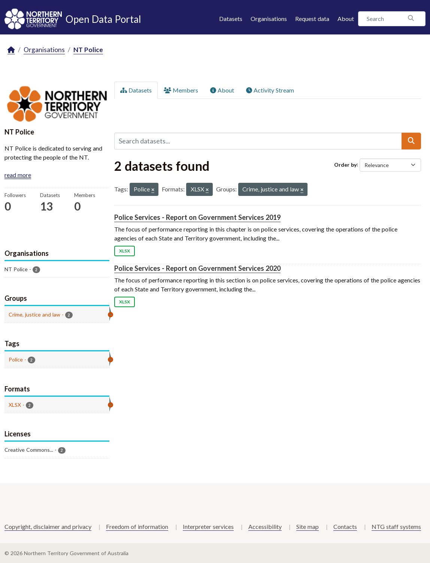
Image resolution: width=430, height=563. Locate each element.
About (345, 18)
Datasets (230, 18)
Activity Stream (270, 90)
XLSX (124, 251)
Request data (312, 18)
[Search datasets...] (258, 141)
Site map (307, 526)
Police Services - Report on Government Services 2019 (197, 217)
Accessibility (265, 526)
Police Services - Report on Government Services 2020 (197, 268)
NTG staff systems (396, 526)
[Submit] (411, 141)
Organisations (269, 18)
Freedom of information (137, 526)
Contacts (345, 526)
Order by (345, 164)
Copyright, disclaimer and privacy (47, 526)
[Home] (11, 50)
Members (181, 90)
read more (17, 174)
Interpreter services (208, 526)
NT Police (88, 50)
